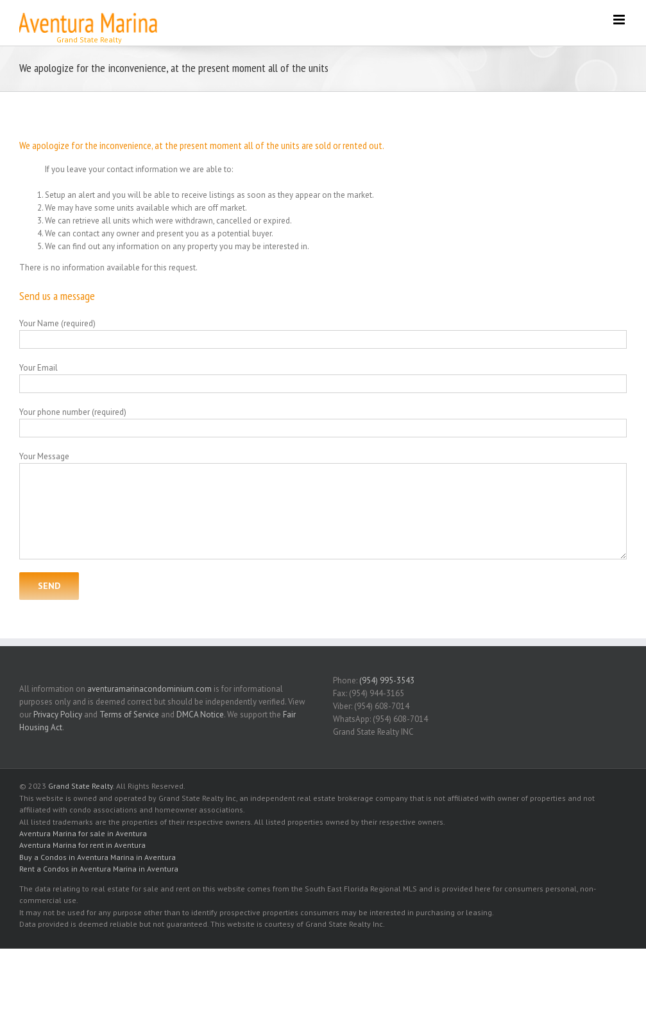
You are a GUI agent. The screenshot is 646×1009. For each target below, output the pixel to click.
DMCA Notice (200, 714)
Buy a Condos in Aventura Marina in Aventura (97, 857)
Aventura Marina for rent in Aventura (82, 845)
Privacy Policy (57, 714)
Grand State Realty (80, 786)
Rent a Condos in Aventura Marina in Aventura (98, 868)
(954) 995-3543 (386, 680)
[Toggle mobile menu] (620, 19)
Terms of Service (129, 714)
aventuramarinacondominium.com (149, 688)
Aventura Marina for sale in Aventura (83, 833)
